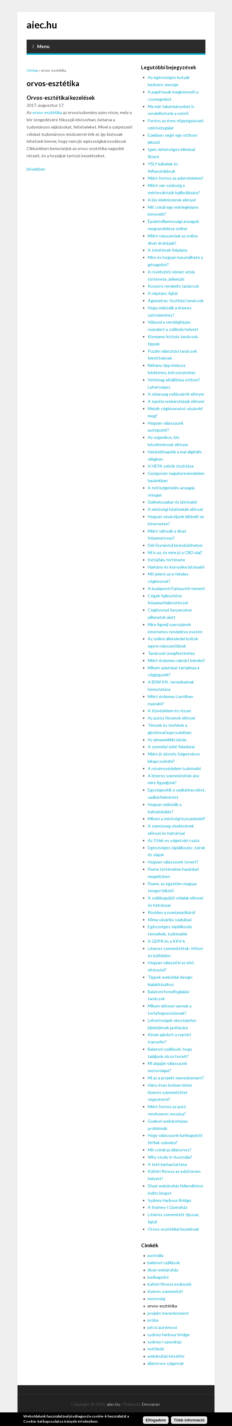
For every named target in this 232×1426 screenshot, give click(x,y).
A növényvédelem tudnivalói (174, 768)
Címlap (32, 70)
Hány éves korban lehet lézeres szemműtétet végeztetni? (170, 1092)
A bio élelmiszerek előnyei (172, 199)
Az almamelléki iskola (167, 739)
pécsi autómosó (162, 1327)
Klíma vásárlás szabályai (170, 919)
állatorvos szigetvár (165, 1363)
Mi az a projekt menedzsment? (176, 1077)
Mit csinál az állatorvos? (170, 1149)
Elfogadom (156, 1421)
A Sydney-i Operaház (167, 1207)
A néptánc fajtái (163, 293)
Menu (41, 46)
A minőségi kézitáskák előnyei (175, 509)
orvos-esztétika (47, 112)
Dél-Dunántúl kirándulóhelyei (175, 545)
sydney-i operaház (164, 1341)
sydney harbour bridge (168, 1334)
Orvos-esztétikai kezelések (61, 97)
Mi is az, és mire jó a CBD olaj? (175, 552)
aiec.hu (42, 25)
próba (152, 1320)
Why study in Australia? (170, 1157)
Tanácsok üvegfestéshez (171, 653)
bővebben (36, 168)
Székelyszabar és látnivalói (172, 501)
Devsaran (151, 1404)
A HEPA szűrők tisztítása (171, 465)
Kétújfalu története (166, 559)
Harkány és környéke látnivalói (176, 566)
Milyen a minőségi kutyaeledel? (176, 818)
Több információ (189, 1421)
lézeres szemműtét (165, 1291)
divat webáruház (162, 1269)
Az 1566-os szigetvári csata (173, 840)
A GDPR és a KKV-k (166, 941)
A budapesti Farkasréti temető (176, 588)
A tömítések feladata (167, 250)
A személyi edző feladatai (171, 746)
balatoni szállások (163, 1262)
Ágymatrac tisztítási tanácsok (176, 300)
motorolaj (156, 1298)
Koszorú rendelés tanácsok (173, 286)
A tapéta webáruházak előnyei (176, 401)
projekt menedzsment (168, 1313)
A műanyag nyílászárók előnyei (176, 393)
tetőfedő (155, 1348)
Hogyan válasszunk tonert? (173, 861)
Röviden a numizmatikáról (171, 912)
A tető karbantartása (167, 1164)
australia (155, 1255)
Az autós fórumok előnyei (171, 717)
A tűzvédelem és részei (169, 710)
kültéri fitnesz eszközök (169, 1284)
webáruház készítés (166, 1356)
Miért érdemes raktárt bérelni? (176, 660)
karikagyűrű (158, 1277)
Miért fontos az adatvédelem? (176, 178)
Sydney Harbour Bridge (169, 1200)
